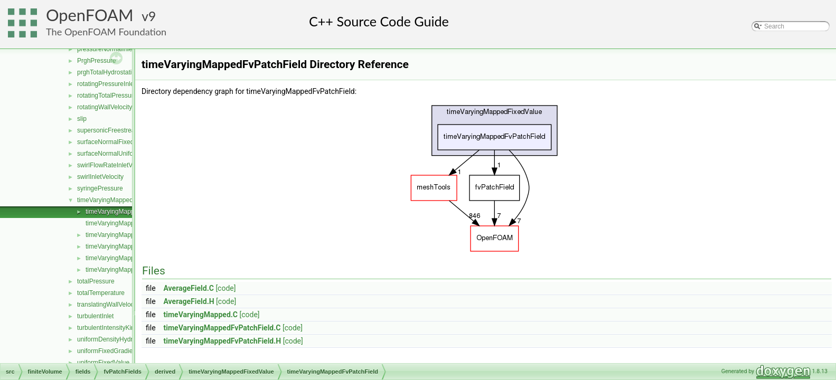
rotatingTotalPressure (107, 95)
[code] (225, 288)
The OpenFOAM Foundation (106, 31)
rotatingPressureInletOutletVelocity (125, 84)
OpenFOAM (90, 15)
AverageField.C (189, 288)
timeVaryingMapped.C (201, 314)
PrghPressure (96, 60)
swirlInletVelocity (100, 176)
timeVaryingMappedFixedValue (120, 200)
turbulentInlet (95, 316)
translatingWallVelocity (108, 304)
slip (82, 118)
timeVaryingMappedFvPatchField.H (222, 341)
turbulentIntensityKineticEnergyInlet (126, 327)
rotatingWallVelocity (104, 107)
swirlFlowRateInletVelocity (114, 165)
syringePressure (100, 188)
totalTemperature (101, 293)
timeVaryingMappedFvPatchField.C (222, 328)
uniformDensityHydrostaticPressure (126, 339)
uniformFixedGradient (107, 351)
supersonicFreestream (108, 130)
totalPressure (96, 281)
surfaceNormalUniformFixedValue (124, 153)
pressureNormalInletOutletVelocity (125, 49)
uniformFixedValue (103, 362)
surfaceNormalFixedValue (113, 142)
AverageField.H (189, 301)
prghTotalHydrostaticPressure (118, 72)
